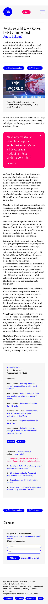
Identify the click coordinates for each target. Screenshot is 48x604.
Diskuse (14, 586)
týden (16, 454)
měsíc (22, 454)
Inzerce (34, 589)
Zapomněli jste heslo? (30, 558)
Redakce (23, 581)
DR (8, 12)
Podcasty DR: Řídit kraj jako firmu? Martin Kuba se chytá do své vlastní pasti (23, 460)
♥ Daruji (26, 12)
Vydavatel (15, 584)
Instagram (31, 598)
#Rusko (11, 442)
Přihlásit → (13, 558)
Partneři (8, 591)
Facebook (8, 598)
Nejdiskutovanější (24, 452)
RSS (40, 598)
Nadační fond (14, 589)
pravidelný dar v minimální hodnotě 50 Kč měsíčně (23, 537)
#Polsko (21, 442)
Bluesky (26, 589)
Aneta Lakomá (12, 36)
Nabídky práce (25, 586)
